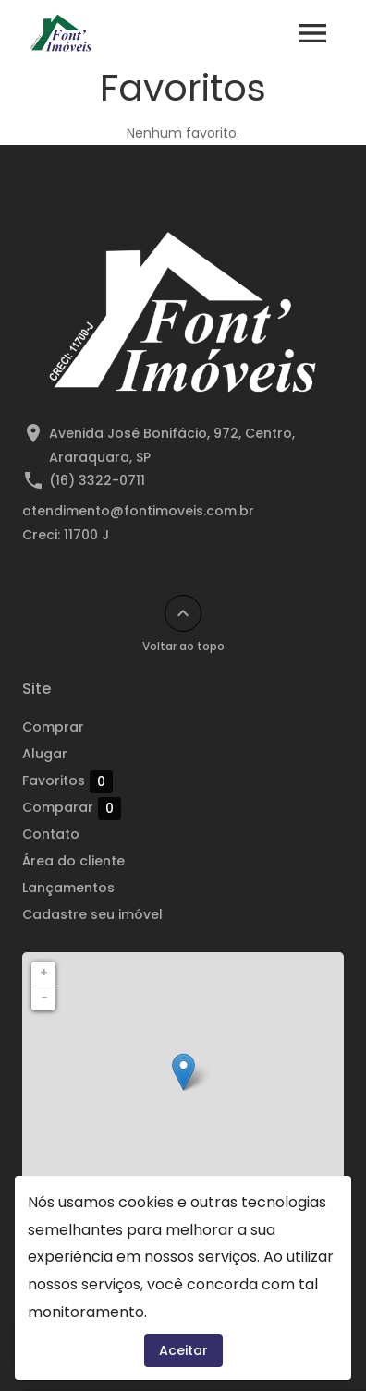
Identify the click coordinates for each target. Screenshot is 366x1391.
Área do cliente (73, 861)
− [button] (44, 997)
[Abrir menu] (312, 33)
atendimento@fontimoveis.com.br (138, 511)
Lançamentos (68, 887)
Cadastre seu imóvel (92, 914)
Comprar (53, 727)
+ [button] (44, 972)
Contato (50, 834)
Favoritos (67, 781)
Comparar (71, 808)
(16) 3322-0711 (97, 480)
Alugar (44, 753)
